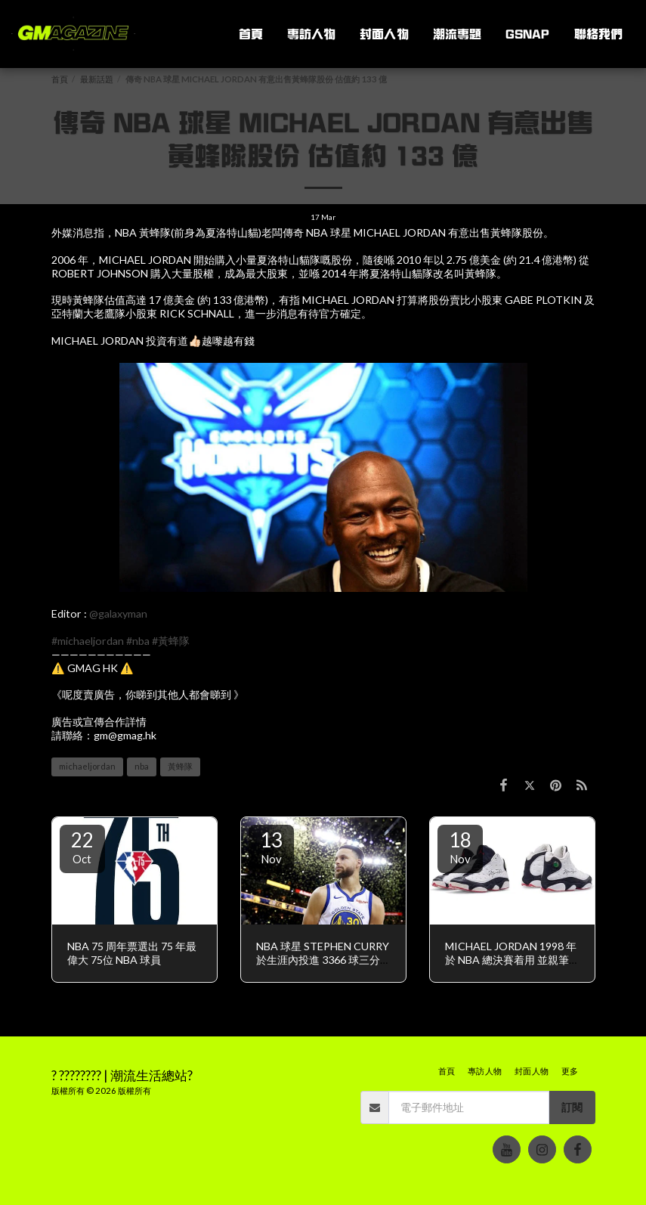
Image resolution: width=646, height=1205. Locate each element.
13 (271, 847)
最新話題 (96, 79)
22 (82, 847)
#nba (138, 640)
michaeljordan (87, 766)
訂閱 (572, 1107)
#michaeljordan (87, 640)
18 (460, 847)
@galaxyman (118, 613)
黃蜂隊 (180, 766)
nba (141, 766)
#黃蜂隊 (171, 640)
